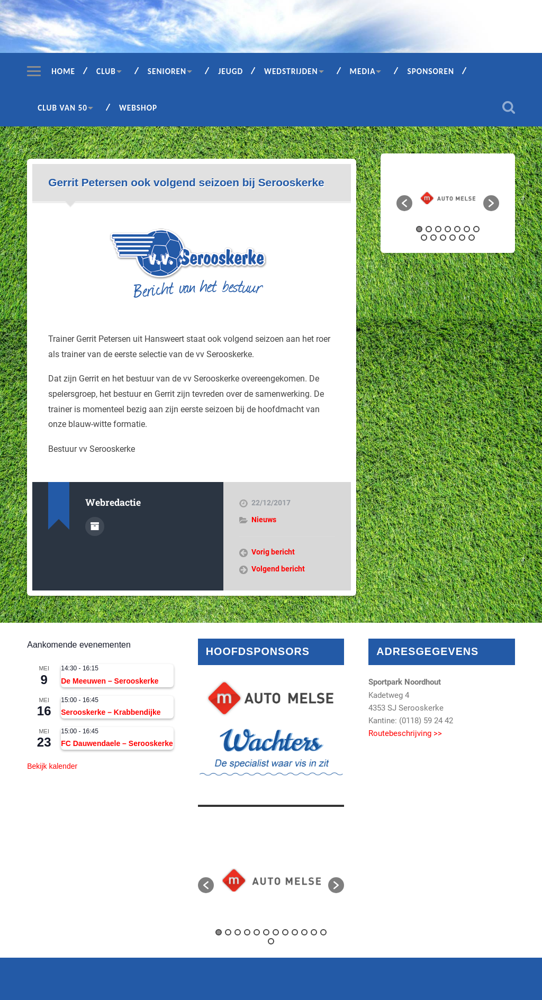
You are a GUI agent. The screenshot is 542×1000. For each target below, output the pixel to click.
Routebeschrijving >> (405, 733)
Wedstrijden (291, 71)
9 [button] (433, 237)
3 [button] (438, 229)
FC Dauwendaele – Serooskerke (117, 743)
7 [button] (476, 229)
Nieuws (263, 519)
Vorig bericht (273, 552)
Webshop (138, 108)
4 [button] (448, 229)
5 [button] (457, 229)
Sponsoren (430, 71)
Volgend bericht (278, 569)
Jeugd (230, 71)
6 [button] (467, 229)
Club (106, 71)
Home (63, 71)
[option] (447, 198)
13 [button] (471, 237)
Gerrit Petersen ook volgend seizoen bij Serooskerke (186, 182)
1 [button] (419, 229)
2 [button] (429, 229)
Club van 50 (62, 108)
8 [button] (424, 237)
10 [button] (443, 237)
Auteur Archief (94, 526)
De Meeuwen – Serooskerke (109, 681)
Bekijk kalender (52, 766)
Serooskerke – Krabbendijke (110, 712)
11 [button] (452, 237)
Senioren (167, 71)
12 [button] (462, 237)
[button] (404, 203)
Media (363, 71)
